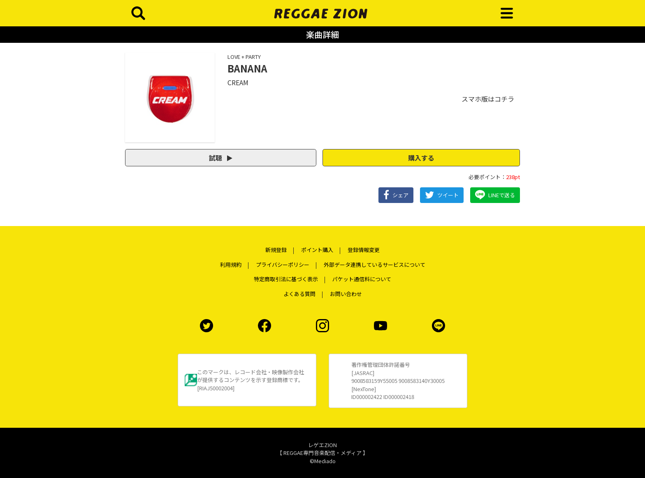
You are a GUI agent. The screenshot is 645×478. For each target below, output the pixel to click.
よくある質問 (299, 294)
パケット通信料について (361, 279)
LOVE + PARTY (244, 57)
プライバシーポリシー (282, 264)
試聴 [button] (220, 158)
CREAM (237, 82)
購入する (421, 158)
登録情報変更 (364, 250)
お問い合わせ (346, 294)
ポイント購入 (317, 250)
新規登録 (276, 250)
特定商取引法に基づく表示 (286, 279)
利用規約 (230, 264)
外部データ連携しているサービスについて (374, 264)
